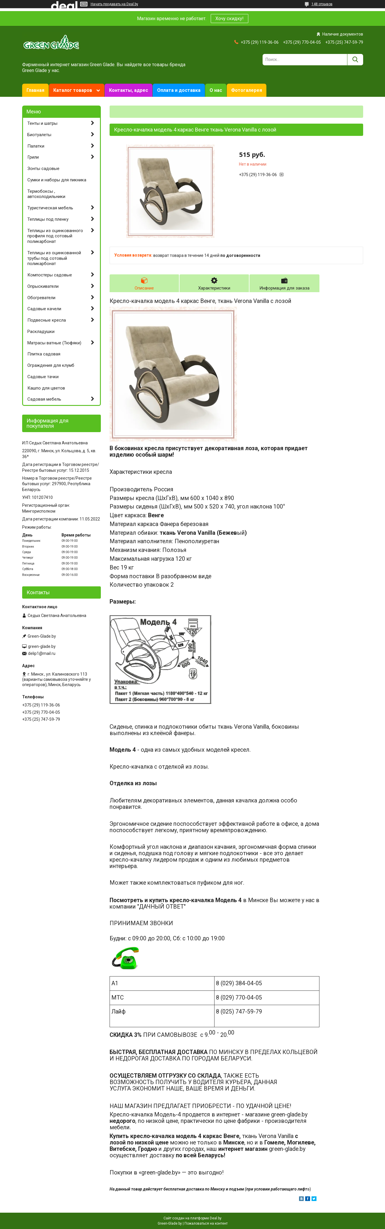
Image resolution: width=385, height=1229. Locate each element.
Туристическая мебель (50, 208)
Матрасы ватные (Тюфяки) (54, 343)
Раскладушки (41, 331)
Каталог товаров (72, 90)
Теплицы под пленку (47, 219)
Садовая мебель (44, 399)
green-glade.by (42, 646)
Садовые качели (44, 308)
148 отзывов (322, 4)
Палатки (35, 146)
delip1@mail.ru (41, 653)
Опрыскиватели (43, 286)
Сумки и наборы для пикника (56, 180)
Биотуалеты (39, 134)
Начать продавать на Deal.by (114, 4)
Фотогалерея (246, 90)
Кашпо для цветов (46, 388)
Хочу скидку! (229, 18)
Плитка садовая (43, 354)
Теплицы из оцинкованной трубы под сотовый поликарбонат (54, 258)
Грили (33, 157)
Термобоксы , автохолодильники (46, 194)
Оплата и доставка (179, 90)
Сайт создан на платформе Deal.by (192, 1218)
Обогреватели (41, 297)
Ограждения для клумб (50, 365)
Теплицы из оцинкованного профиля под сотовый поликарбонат (55, 236)
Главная (35, 90)
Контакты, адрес (128, 90)
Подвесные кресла (46, 320)
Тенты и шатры (42, 123)
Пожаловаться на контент (206, 1223)
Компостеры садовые (49, 275)
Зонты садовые (43, 168)
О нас (216, 90)
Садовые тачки (43, 376)
